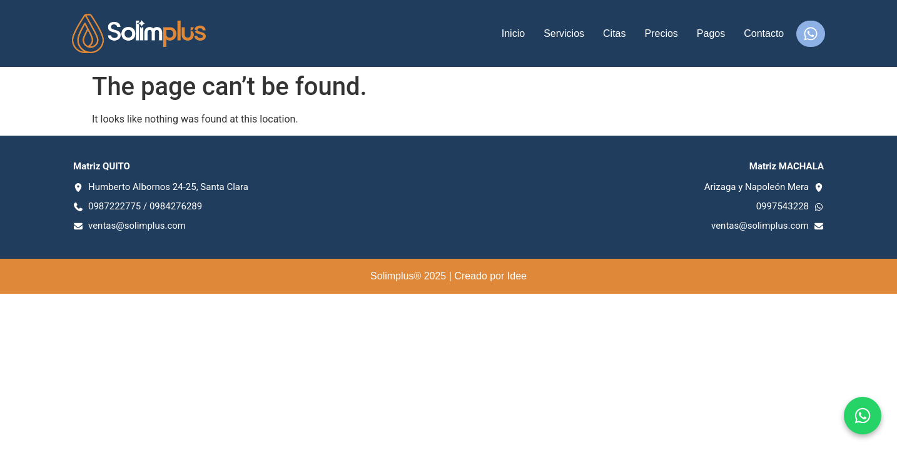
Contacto (764, 33)
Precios (660, 33)
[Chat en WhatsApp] (862, 415)
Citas (614, 33)
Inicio (513, 33)
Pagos (711, 33)
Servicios (564, 33)
